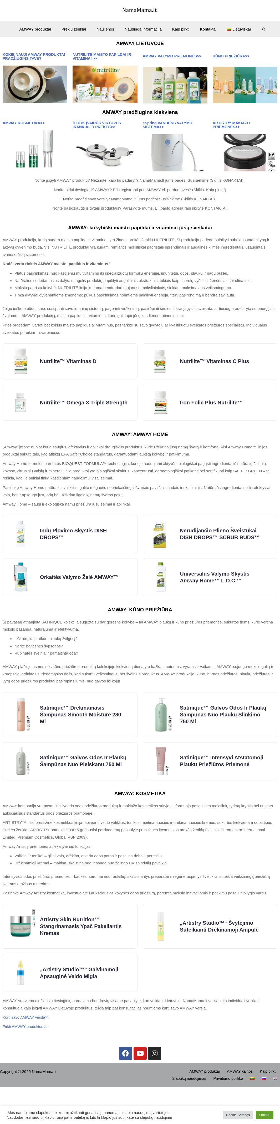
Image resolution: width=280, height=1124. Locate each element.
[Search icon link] (254, 29)
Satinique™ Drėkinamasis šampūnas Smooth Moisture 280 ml (82, 733)
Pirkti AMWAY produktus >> (27, 1062)
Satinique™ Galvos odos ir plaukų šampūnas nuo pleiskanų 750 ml (83, 786)
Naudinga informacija (143, 29)
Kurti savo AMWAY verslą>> (28, 1053)
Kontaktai (203, 29)
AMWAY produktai (43, 29)
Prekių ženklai (79, 29)
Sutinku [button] (264, 1115)
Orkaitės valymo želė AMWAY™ (81, 593)
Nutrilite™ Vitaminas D (70, 366)
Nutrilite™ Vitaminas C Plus (216, 366)
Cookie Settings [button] (238, 1115)
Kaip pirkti (178, 29)
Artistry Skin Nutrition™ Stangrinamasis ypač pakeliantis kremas (82, 958)
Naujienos (108, 29)
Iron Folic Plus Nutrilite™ (212, 411)
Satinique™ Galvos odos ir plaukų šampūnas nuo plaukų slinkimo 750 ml (219, 733)
